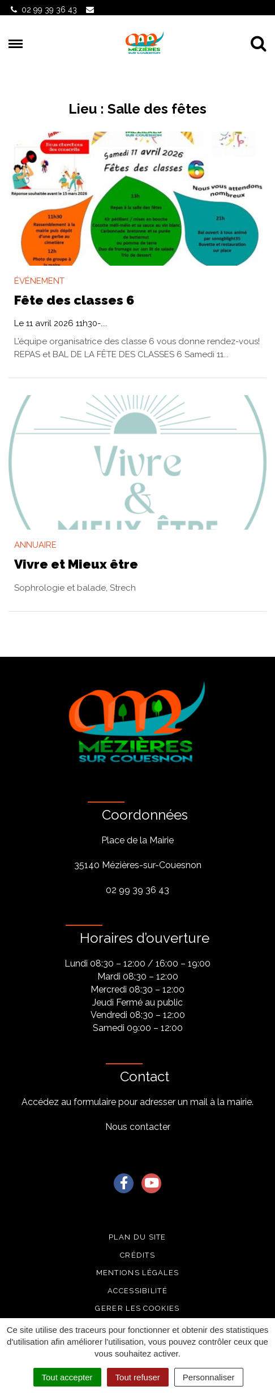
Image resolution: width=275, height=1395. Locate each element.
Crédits (137, 1255)
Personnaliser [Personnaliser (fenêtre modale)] (209, 1377)
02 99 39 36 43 (137, 890)
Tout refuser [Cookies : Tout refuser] (137, 1377)
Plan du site (137, 1237)
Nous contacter (137, 1126)
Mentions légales (137, 1272)
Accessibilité (137, 1290)
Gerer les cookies (137, 1308)
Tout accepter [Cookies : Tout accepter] (67, 1377)
